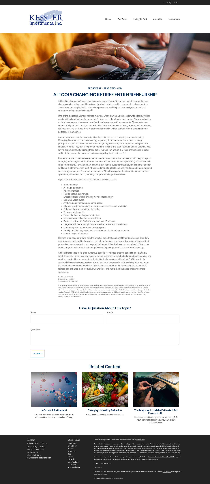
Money (71, 457)
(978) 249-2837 (171, 2)
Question (35, 330)
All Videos (72, 465)
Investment (72, 446)
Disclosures (98, 467)
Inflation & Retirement (54, 410)
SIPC (169, 472)
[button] (122, 19)
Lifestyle (71, 459)
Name (34, 312)
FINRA (165, 472)
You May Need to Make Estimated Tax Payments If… (156, 412)
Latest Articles (74, 462)
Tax (69, 454)
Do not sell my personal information (146, 459)
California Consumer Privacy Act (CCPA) (161, 457)
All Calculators (74, 467)
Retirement (72, 443)
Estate (70, 449)
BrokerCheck (140, 439)
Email (110, 312)
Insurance (72, 451)
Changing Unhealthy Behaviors (105, 410)
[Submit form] (37, 353)
